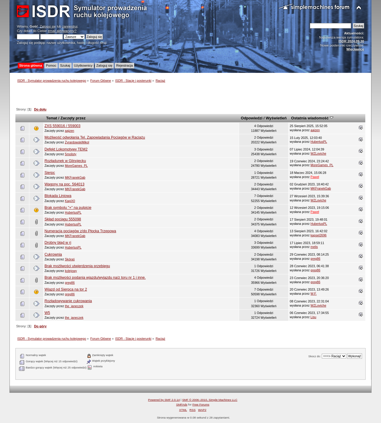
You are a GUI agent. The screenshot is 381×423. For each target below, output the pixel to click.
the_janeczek (74, 306)
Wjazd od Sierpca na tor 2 (65, 289)
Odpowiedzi (251, 118)
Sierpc (49, 173)
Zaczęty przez (73, 118)
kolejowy (71, 271)
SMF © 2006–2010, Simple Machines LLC (209, 399)
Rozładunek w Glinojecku (65, 161)
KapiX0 (70, 201)
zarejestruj (70, 26)
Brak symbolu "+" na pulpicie (67, 208)
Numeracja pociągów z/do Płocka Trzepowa (80, 231)
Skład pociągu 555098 (62, 219)
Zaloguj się (48, 26)
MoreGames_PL (76, 165)
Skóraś (70, 259)
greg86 (315, 258)
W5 (47, 313)
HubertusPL (318, 141)
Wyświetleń (276, 118)
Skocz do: (314, 356)
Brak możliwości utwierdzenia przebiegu (77, 266)
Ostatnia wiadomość (312, 118)
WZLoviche (318, 153)
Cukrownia (53, 254)
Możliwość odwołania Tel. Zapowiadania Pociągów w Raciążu (94, 137)
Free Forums (200, 404)
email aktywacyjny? (62, 31)
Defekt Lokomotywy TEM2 (65, 149)
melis (314, 247)
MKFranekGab (75, 177)
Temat (51, 118)
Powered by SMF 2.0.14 (164, 399)
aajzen (69, 130)
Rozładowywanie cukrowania (68, 301)
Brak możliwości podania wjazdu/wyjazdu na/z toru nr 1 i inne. (95, 277)
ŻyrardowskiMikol (77, 142)
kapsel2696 (318, 235)
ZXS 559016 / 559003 (62, 126)
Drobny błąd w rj (57, 243)
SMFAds (182, 404)
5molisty (70, 154)
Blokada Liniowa (57, 196)
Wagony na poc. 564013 (64, 184)
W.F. (313, 293)
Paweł (314, 177)
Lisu (313, 317)
